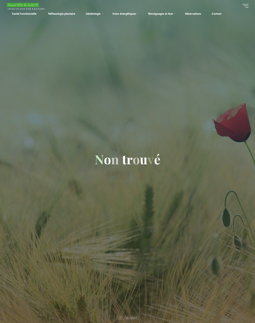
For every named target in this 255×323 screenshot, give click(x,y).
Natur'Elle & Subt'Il (23, 5)
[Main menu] (245, 6)
